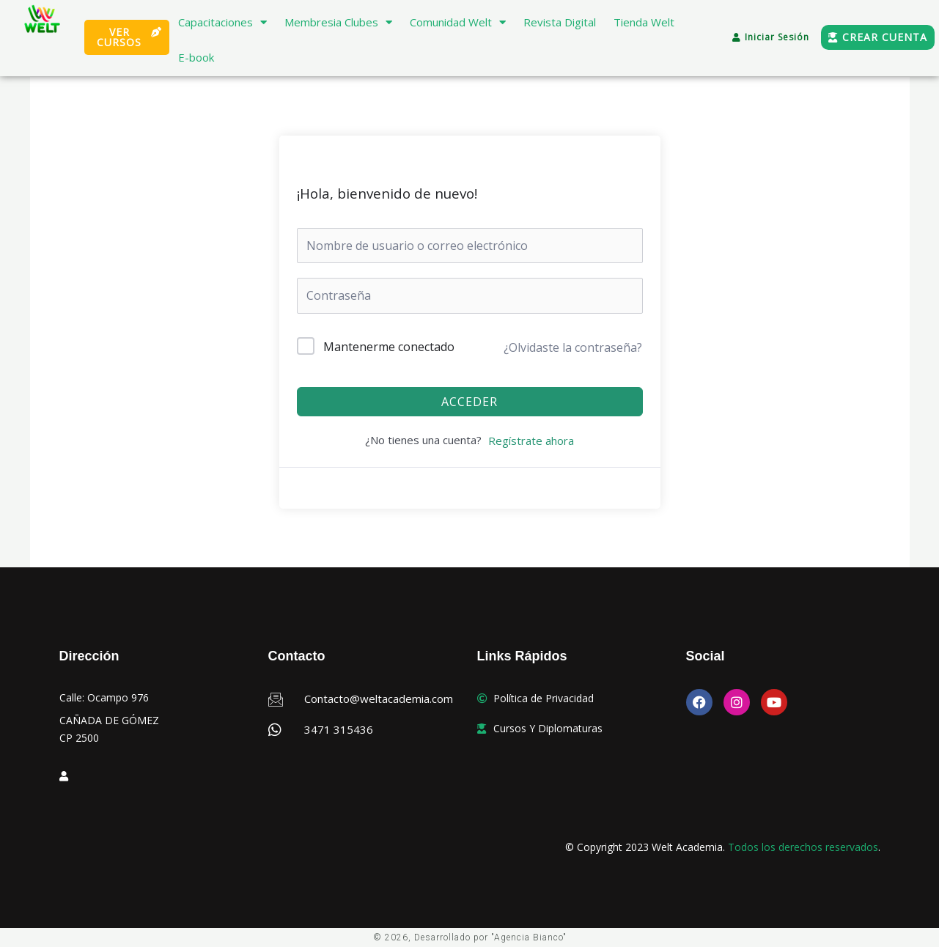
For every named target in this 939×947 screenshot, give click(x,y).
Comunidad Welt (458, 22)
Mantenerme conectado (388, 347)
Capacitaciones (222, 22)
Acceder (469, 402)
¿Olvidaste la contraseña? (573, 347)
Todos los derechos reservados (803, 847)
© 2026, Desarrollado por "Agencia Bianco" (470, 937)
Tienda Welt (644, 22)
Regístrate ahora (531, 440)
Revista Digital (559, 22)
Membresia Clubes (338, 22)
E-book (196, 57)
